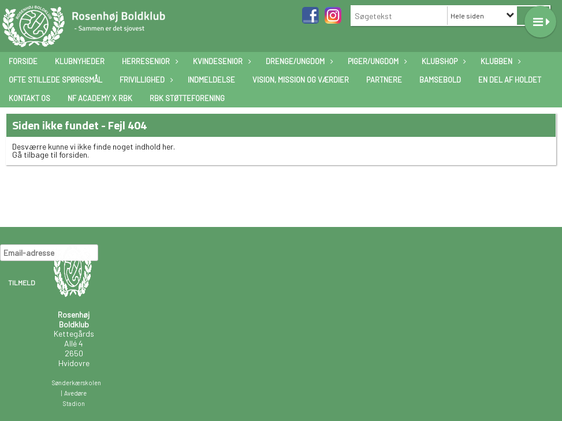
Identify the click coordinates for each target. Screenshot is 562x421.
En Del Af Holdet (509, 79)
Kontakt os (29, 98)
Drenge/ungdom (298, 61)
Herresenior (149, 61)
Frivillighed (145, 79)
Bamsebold (440, 79)
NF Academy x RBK (100, 98)
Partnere (384, 79)
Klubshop (442, 61)
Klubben (499, 61)
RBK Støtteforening (187, 98)
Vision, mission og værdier (300, 79)
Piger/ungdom (376, 61)
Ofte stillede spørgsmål (55, 79)
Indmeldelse (211, 79)
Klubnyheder (80, 61)
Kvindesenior (220, 61)
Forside (23, 61)
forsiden (73, 154)
